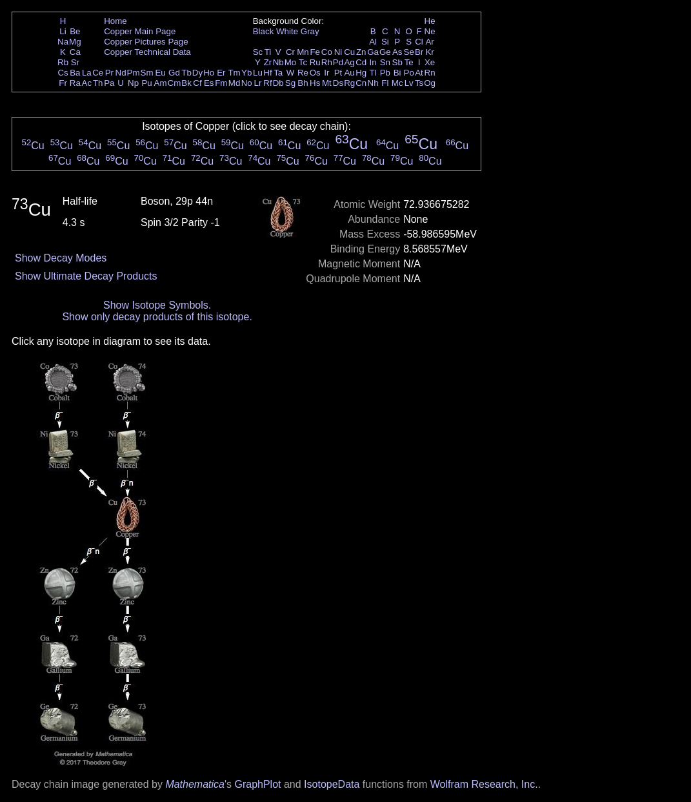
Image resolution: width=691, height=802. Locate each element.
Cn (361, 83)
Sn (385, 62)
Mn (303, 52)
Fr (63, 83)
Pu (146, 83)
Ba (75, 72)
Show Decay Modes (60, 257)
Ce (97, 72)
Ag (349, 62)
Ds (338, 83)
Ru (315, 62)
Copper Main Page (139, 31)
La (87, 72)
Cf (197, 83)
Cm (174, 83)
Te (409, 62)
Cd (361, 62)
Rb (62, 62)
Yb (246, 72)
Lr (258, 83)
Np (133, 83)
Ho (208, 72)
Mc (397, 83)
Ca (75, 52)
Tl (373, 72)
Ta (278, 72)
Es (209, 83)
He (430, 21)
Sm (147, 72)
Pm (133, 72)
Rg (349, 83)
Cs (62, 72)
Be (75, 31)
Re (302, 72)
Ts (419, 83)
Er (221, 72)
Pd (338, 62)
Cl (419, 41)
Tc (303, 62)
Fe (315, 52)
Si (385, 41)
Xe (430, 62)
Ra (75, 83)
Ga (373, 52)
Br (419, 52)
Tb (186, 72)
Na (62, 41)
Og (430, 83)
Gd (174, 72)
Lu (258, 72)
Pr (109, 72)
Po (409, 72)
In (373, 62)
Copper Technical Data (147, 52)
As (397, 52)
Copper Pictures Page (146, 41)
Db (278, 83)
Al (373, 41)
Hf (267, 72)
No (246, 83)
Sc (258, 52)
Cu (349, 52)
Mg (75, 41)
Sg (290, 83)
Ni (338, 52)
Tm (234, 72)
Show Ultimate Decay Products (86, 276)
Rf (267, 83)
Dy (197, 72)
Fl (384, 83)
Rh (326, 62)
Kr (429, 52)
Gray (310, 31)
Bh (302, 83)
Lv (409, 83)
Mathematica (195, 784)
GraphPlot (257, 784)
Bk (186, 83)
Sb (397, 62)
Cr (290, 52)
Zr (268, 62)
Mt (327, 83)
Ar (429, 41)
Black (263, 31)
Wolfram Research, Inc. (484, 784)
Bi (397, 72)
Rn (430, 72)
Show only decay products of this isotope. (157, 316)
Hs (315, 83)
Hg (361, 72)
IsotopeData (331, 784)
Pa (109, 83)
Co (326, 52)
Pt (338, 72)
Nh (373, 83)
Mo (291, 62)
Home (115, 21)
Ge (385, 52)
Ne (430, 31)
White (287, 31)
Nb (278, 62)
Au (349, 72)
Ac (87, 83)
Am (160, 83)
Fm (221, 83)
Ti (268, 52)
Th (98, 83)
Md (234, 83)
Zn (361, 52)
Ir (326, 72)
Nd (120, 72)
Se (409, 52)
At (419, 72)
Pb (385, 72)
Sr (75, 62)
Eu (160, 72)
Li (62, 31)
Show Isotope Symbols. (157, 305)
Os (315, 72)
